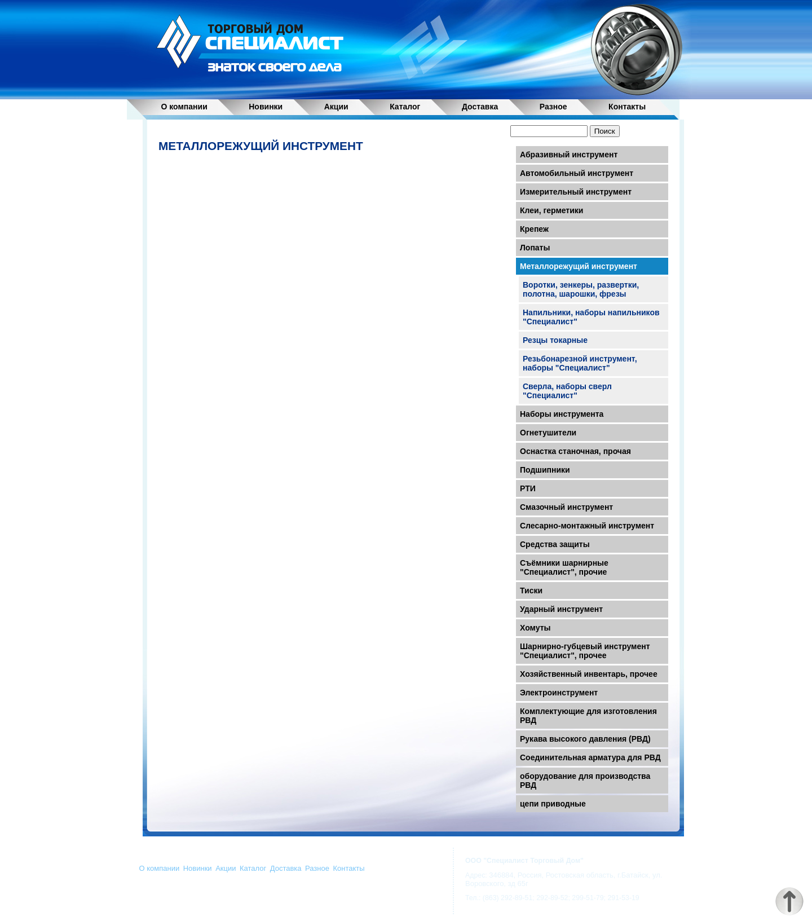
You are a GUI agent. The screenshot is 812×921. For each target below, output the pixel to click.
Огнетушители (548, 432)
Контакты (627, 106)
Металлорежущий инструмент (578, 266)
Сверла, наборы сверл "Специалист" (567, 391)
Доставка (480, 106)
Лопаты (535, 247)
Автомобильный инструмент (576, 173)
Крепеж (534, 228)
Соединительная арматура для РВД (590, 757)
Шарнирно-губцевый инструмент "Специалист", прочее (585, 651)
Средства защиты (555, 544)
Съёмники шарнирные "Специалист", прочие (564, 567)
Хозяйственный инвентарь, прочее (588, 673)
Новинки (266, 106)
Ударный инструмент (561, 609)
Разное (553, 106)
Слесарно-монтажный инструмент (587, 525)
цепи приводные (553, 803)
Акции (336, 106)
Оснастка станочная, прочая (575, 451)
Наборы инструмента (561, 413)
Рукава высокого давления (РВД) (585, 738)
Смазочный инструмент (566, 507)
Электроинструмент (559, 692)
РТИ (528, 488)
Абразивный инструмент (568, 154)
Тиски (531, 590)
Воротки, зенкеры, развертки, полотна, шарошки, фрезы (581, 289)
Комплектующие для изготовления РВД (588, 716)
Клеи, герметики (551, 210)
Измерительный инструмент (576, 191)
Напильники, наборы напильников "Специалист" (591, 317)
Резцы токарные (555, 340)
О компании (184, 106)
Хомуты (535, 627)
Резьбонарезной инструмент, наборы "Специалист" (580, 363)
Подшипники (545, 469)
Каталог (405, 106)
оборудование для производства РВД (585, 781)
